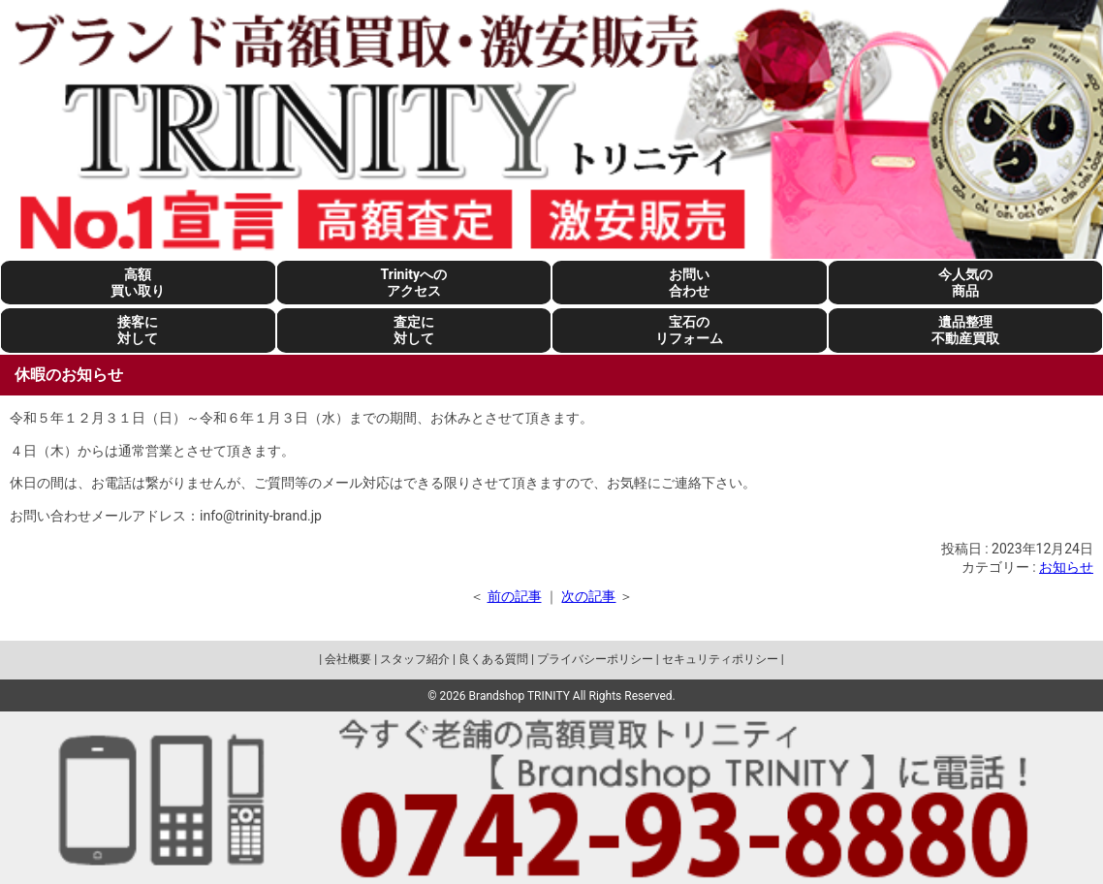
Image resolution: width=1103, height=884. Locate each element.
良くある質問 (493, 659)
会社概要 (348, 659)
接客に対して (137, 330)
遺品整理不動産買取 (965, 330)
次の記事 (588, 596)
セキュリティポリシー (720, 659)
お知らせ (1066, 567)
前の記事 (515, 596)
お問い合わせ (689, 283)
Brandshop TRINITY (519, 696)
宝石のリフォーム (689, 330)
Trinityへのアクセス (414, 283)
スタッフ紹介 (415, 659)
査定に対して (414, 330)
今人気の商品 (965, 283)
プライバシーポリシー (595, 659)
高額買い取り (137, 283)
